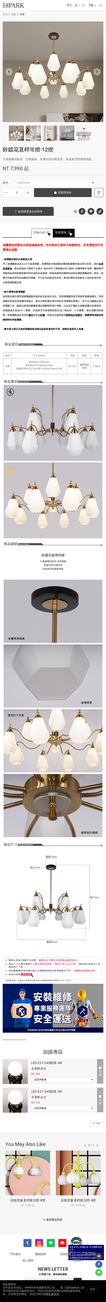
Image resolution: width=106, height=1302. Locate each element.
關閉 (101, 1293)
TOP (96, 1123)
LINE (91, 211)
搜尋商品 (83, 5)
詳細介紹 (39, 232)
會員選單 (76, 5)
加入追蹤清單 (98, 192)
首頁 (5, 14)
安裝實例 (60, 232)
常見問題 (90, 1254)
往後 (97, 1145)
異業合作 (78, 1260)
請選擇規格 (55, 182)
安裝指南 (65, 1254)
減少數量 (6, 192)
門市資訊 (15, 1254)
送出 (77, 1282)
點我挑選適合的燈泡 (29, 211)
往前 (85, 1145)
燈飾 (13, 14)
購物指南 (40, 1254)
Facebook (82, 211)
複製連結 (100, 210)
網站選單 (100, 5)
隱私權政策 (52, 1297)
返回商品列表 (54, 1219)
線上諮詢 (28, 1260)
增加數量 (27, 192)
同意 (92, 1292)
